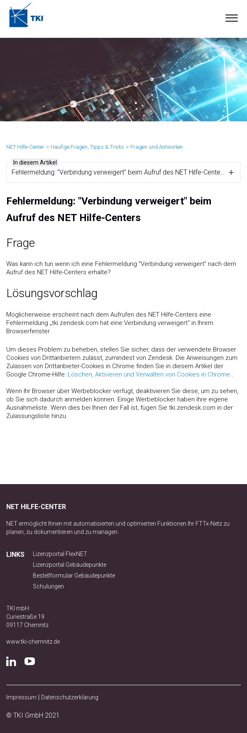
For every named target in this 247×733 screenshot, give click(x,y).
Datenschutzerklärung (69, 697)
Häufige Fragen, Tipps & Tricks (87, 147)
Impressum (21, 697)
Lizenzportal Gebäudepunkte (69, 564)
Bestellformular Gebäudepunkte (74, 575)
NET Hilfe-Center (25, 147)
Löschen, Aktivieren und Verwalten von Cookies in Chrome (149, 374)
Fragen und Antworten (156, 147)
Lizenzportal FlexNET (60, 554)
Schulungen (48, 586)
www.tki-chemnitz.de (33, 641)
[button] (231, 16)
